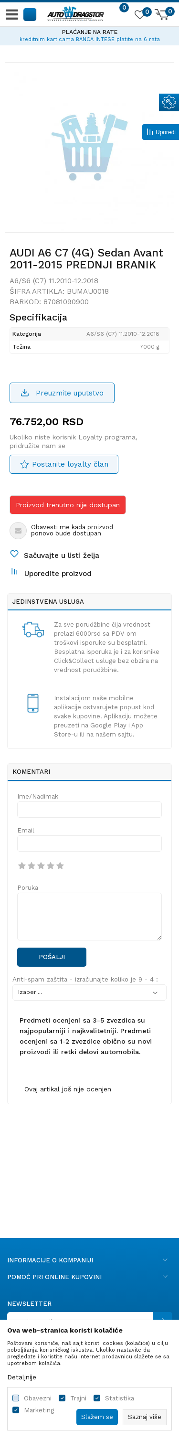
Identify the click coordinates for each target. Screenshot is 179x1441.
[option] (89, 34)
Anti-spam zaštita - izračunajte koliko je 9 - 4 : (85, 979)
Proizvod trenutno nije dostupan (68, 505)
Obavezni (38, 1398)
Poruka (27, 887)
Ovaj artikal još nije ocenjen (67, 1089)
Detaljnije (21, 1377)
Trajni (78, 1398)
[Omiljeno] (139, 16)
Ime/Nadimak (37, 796)
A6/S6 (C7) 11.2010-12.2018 (54, 281)
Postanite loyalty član (70, 464)
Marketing (39, 1410)
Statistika (119, 1398)
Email (25, 830)
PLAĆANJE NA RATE (89, 32)
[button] (30, 14)
